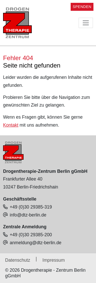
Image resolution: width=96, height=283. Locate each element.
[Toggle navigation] (86, 23)
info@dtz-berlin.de (28, 215)
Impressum (53, 260)
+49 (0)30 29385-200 (31, 234)
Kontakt (10, 125)
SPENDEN (82, 7)
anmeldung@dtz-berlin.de (35, 242)
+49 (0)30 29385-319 (31, 207)
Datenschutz (17, 260)
